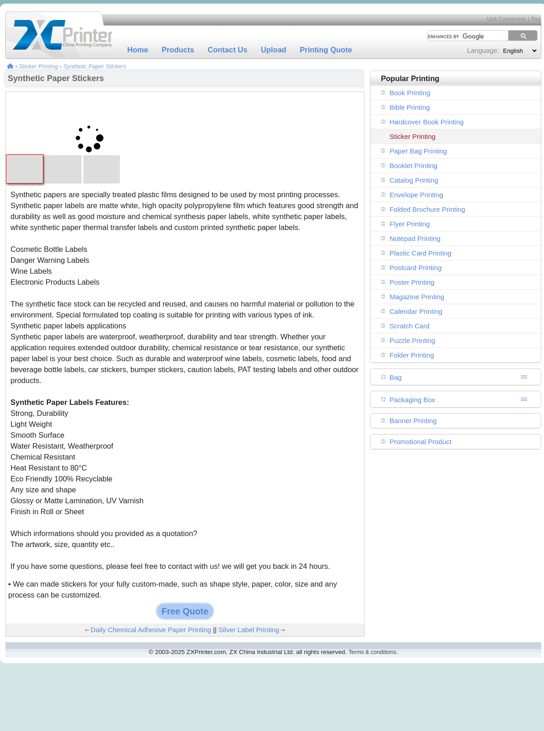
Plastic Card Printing (421, 253)
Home (137, 50)
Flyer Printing (410, 224)
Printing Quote (326, 50)
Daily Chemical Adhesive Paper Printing (151, 630)
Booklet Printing (413, 165)
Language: (483, 50)
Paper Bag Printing (418, 151)
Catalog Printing (414, 180)
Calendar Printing (416, 311)
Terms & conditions (372, 652)
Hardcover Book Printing (427, 122)
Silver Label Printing (249, 630)
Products (178, 50)
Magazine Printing (417, 297)
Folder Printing (412, 355)
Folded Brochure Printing (427, 209)
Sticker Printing (38, 66)
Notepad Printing (415, 238)
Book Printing (410, 93)
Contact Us (227, 50)
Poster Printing (412, 282)
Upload (274, 50)
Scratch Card (410, 326)
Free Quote (185, 611)
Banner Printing (413, 420)
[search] (461, 36)
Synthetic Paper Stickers (94, 66)
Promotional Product (421, 441)
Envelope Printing (416, 195)
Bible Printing (410, 107)
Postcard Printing (415, 267)
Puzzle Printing (412, 340)
